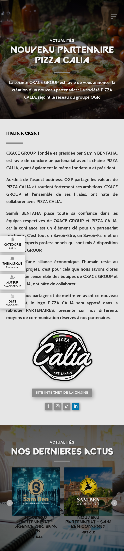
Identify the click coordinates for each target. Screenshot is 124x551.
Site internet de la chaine (62, 393)
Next (114, 503)
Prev (10, 503)
